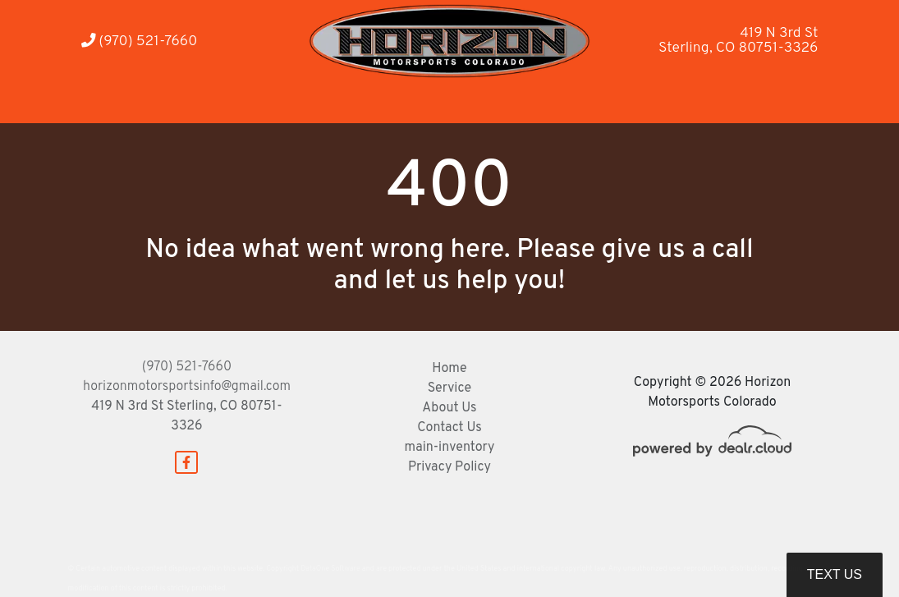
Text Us (834, 574)
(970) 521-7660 (139, 41)
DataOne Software (330, 568)
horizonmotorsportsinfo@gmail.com (187, 387)
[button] (281, 100)
